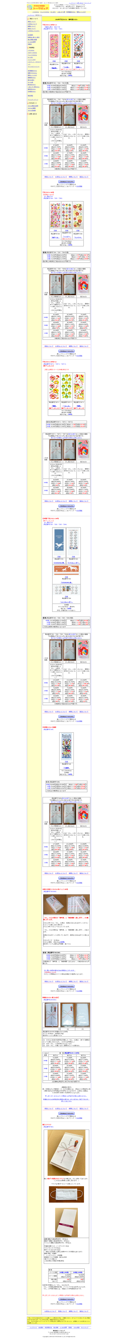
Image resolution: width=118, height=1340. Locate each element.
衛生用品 (30, 95)
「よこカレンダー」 (66, 602)
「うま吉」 (66, 67)
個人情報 (55, 1327)
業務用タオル (32, 77)
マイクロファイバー (33, 66)
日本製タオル (32, 91)
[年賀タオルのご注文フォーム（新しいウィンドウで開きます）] (66, 182)
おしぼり (53, 12)
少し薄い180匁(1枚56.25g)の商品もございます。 (60, 970)
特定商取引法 (48, 1327)
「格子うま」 (55, 237)
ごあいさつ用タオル (33, 87)
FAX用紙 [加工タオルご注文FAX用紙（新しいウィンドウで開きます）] (79, 1118)
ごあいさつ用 (61, 12)
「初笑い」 (78, 67)
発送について (32, 21)
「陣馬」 (79, 406)
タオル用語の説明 (33, 106)
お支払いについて (61, 177)
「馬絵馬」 (54, 68)
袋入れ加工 (31, 80)
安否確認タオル (70, 12)
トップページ (72, 3)
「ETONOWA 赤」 (66, 582)
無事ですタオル (32, 73)
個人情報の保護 (32, 39)
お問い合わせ (80, 3)
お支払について (32, 24)
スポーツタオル (32, 52)
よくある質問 (32, 42)
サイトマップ (87, 3)
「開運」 (54, 406)
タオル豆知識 (32, 110)
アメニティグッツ (33, 99)
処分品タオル (32, 84)
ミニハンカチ (32, 59)
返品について (32, 28)
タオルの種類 (32, 108)
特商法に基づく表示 (33, 37)
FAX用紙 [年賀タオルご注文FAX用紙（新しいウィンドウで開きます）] (79, 186)
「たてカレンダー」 (73, 563)
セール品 (30, 82)
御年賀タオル (32, 89)
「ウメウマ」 (77, 237)
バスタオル (35, 12)
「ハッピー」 (66, 236)
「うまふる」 (66, 406)
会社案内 (30, 35)
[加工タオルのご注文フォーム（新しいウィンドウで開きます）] (66, 1114)
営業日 (30, 44)
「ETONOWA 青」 (59, 563)
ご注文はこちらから (33, 31)
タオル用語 (77, 1327)
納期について (32, 26)
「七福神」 (66, 768)
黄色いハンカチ (81, 12)
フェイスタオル (44, 12)
